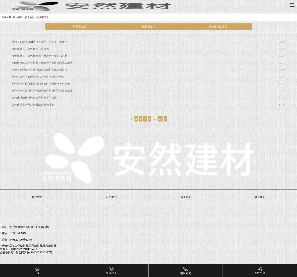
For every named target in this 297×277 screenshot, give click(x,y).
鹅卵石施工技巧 (217, 26)
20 (160, 118)
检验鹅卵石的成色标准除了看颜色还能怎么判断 (39, 55)
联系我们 (260, 197)
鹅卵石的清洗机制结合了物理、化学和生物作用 (39, 41)
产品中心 (111, 197)
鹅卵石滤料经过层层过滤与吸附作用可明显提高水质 (42, 90)
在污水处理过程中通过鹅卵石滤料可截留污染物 (39, 69)
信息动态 (29, 17)
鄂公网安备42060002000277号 (34, 252)
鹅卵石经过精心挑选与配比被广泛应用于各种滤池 (41, 83)
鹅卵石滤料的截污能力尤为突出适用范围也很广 (39, 76)
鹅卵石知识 (148, 26)
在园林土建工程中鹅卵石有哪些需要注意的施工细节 (42, 62)
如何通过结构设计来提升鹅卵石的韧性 (34, 97)
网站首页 (17, 17)
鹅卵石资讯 (79, 26)
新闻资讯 (185, 197)
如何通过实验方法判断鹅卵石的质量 (33, 104)
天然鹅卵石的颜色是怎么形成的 (30, 48)
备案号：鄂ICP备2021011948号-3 (20, 249)
